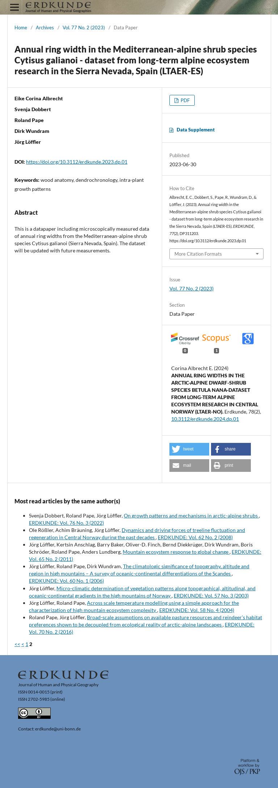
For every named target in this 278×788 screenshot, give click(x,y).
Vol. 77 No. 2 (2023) (84, 27)
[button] (189, 449)
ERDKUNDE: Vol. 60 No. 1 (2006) (66, 581)
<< (17, 644)
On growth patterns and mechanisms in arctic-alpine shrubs (191, 515)
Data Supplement (196, 130)
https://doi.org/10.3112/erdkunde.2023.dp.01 (76, 162)
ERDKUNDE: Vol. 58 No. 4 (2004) (196, 610)
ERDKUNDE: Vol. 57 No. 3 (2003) (211, 595)
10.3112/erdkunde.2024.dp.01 (205, 419)
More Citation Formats (198, 254)
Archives (45, 27)
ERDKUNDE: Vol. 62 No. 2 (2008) (195, 537)
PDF (185, 100)
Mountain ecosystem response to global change (176, 552)
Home (20, 27)
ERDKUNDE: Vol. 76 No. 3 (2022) (66, 523)
